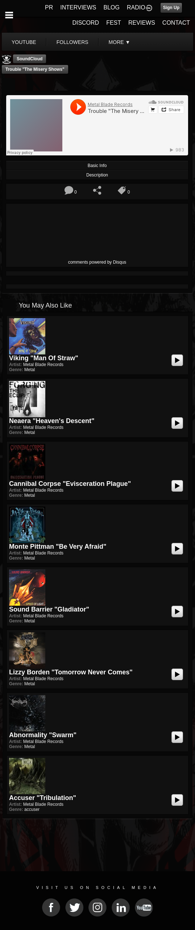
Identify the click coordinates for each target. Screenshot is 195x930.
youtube (24, 42)
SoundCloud (29, 58)
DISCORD (85, 23)
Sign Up (171, 7)
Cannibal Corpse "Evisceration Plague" (70, 483)
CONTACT (176, 23)
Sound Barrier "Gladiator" (49, 609)
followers (72, 42)
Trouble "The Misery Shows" (35, 69)
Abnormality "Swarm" (42, 735)
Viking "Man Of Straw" (43, 358)
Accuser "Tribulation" (42, 797)
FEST (113, 23)
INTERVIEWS (78, 7)
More (119, 42)
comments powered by (97, 262)
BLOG (112, 7)
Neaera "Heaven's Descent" (51, 421)
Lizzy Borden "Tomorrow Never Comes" (71, 672)
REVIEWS (141, 23)
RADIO (136, 7)
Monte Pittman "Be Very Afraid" (57, 546)
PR (49, 7)
